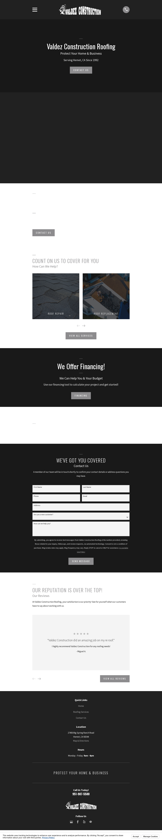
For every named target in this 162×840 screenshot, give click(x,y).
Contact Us (81, 70)
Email (85, 496)
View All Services (81, 335)
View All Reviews (115, 678)
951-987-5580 (81, 794)
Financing (81, 395)
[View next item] (83, 325)
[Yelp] (84, 821)
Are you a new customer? (43, 514)
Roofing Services (81, 712)
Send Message (81, 561)
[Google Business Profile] (71, 821)
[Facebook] (77, 821)
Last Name (87, 487)
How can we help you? (42, 524)
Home (81, 706)
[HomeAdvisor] (90, 821)
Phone (36, 496)
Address (37, 505)
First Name (38, 487)
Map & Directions (81, 740)
